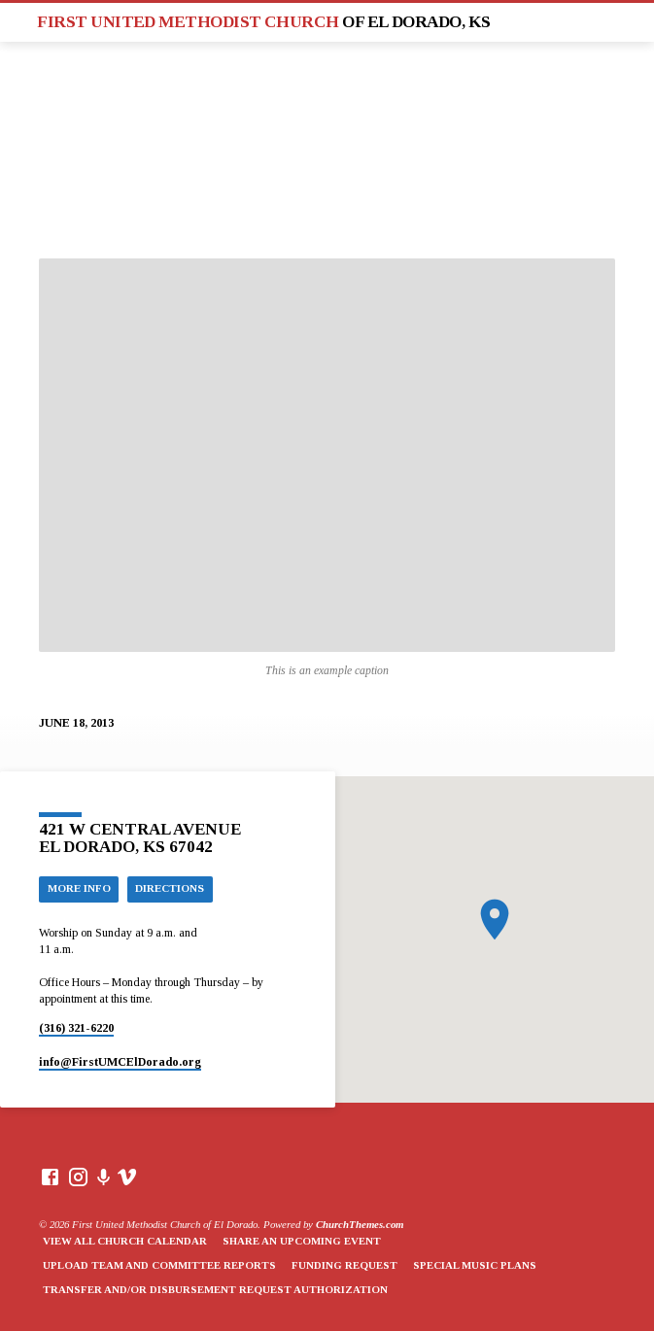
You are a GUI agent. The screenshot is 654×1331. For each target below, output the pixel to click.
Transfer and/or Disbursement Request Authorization (215, 1289)
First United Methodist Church (263, 22)
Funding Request (344, 1265)
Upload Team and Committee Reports (159, 1265)
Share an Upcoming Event (302, 1240)
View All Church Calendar (125, 1240)
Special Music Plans (474, 1265)
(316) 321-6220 (76, 1028)
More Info (79, 888)
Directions (169, 888)
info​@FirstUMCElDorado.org (120, 1062)
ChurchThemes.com (359, 1224)
